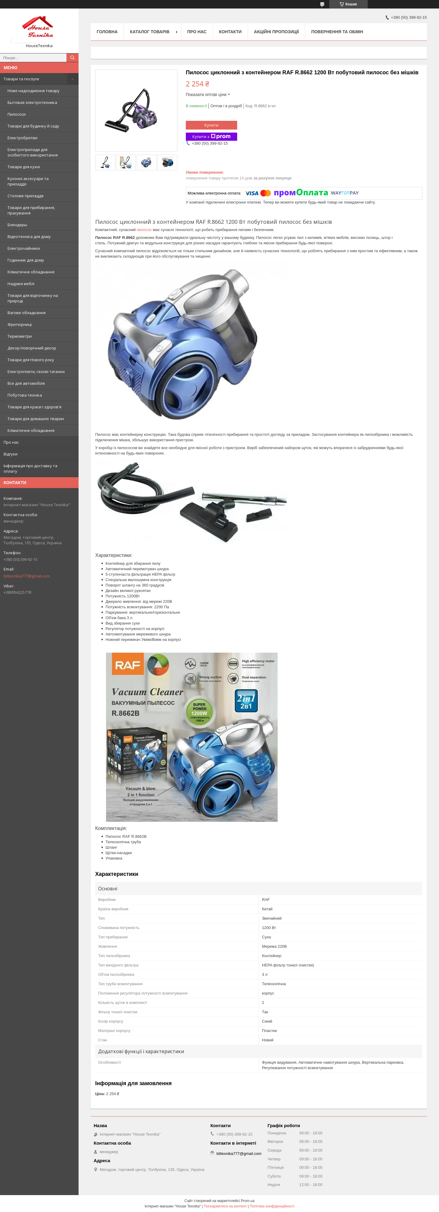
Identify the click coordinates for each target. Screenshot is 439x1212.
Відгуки (11, 454)
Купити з (211, 137)
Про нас (11, 442)
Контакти (230, 31)
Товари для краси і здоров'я (34, 407)
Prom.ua (247, 1201)
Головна (107, 31)
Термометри (20, 336)
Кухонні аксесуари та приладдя (28, 181)
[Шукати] (72, 57)
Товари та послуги (21, 79)
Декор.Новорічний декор (32, 348)
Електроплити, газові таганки (36, 371)
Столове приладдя (26, 195)
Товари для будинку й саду (33, 126)
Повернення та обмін (337, 31)
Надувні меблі (21, 283)
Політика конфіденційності (272, 1206)
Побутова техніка (25, 395)
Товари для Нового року (31, 359)
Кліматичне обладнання (31, 272)
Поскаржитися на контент (225, 1206)
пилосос (144, 229)
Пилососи (17, 114)
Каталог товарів (149, 31)
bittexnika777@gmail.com (27, 576)
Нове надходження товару (34, 90)
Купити (211, 125)
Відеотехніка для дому (29, 236)
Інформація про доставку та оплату (30, 468)
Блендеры (17, 224)
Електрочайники (24, 248)
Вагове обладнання (27, 312)
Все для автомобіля (26, 383)
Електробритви (22, 137)
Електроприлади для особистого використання (33, 152)
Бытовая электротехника (32, 102)
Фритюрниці (20, 324)
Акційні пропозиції (276, 31)
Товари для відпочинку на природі (33, 298)
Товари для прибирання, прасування (31, 210)
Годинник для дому (26, 260)
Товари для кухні (24, 166)
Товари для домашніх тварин (36, 418)
